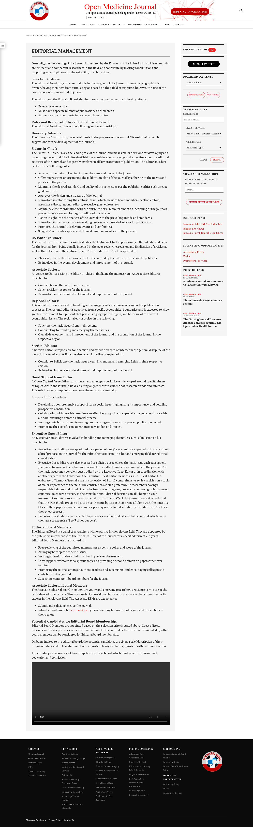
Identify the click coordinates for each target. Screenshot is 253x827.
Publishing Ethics (137, 791)
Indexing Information (190, 12)
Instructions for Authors (72, 792)
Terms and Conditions (36, 820)
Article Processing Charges (74, 759)
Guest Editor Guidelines (106, 779)
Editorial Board (35, 764)
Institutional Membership (73, 788)
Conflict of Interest (137, 763)
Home (73, 26)
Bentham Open (79, 611)
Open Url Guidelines (37, 776)
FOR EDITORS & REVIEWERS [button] (143, 26)
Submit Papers (203, 65)
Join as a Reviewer (193, 229)
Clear (203, 161)
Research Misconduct (138, 795)
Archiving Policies (70, 755)
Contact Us (69, 820)
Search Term (190, 115)
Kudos (186, 257)
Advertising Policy (193, 253)
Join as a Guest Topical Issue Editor (203, 234)
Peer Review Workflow (105, 788)
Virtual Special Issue (105, 784)
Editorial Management (105, 759)
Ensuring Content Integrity (107, 767)
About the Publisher (37, 759)
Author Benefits (68, 764)
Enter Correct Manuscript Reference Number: (201, 182)
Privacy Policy (55, 820)
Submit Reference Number (204, 203)
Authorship (67, 776)
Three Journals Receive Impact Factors (202, 303)
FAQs (30, 768)
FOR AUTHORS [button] (173, 26)
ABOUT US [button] (86, 26)
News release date (192, 277)
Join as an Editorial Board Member (202, 225)
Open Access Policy (36, 772)
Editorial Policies (103, 763)
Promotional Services (195, 261)
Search (217, 161)
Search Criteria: (196, 129)
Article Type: (193, 143)
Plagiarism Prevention (139, 775)
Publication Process (104, 792)
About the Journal (36, 755)
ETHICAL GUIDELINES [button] (110, 26)
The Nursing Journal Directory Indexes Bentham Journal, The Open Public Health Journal (202, 324)
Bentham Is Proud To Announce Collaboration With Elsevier (203, 284)
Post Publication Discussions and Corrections (136, 783)
